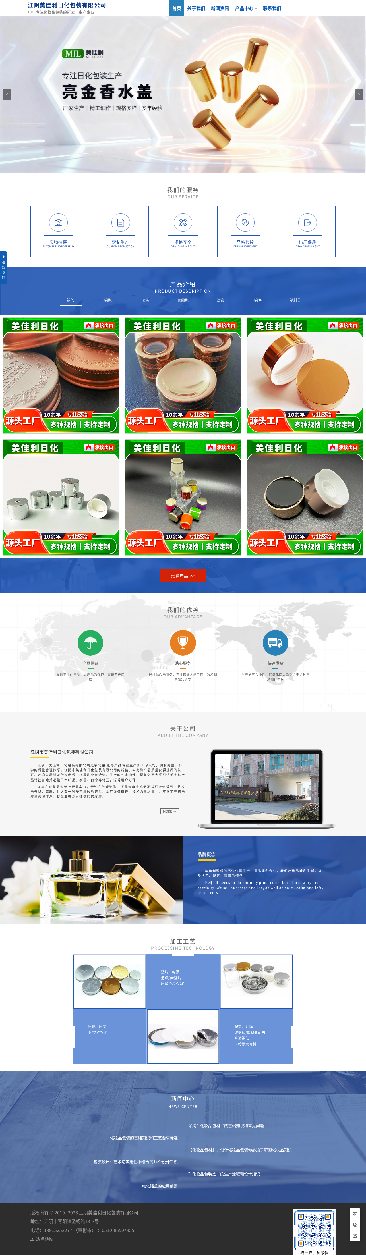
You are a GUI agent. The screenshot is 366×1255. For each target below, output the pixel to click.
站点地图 (42, 1238)
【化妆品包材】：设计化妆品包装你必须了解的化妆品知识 (240, 1149)
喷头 (145, 300)
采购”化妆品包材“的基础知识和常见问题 (226, 1125)
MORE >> (169, 811)
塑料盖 (295, 300)
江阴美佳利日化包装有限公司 (67, 5)
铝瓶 (108, 300)
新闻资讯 (220, 8)
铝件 (258, 300)
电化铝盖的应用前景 (160, 1185)
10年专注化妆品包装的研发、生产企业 (61, 11)
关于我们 (196, 8)
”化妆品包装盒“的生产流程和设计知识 (224, 1174)
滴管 (220, 300)
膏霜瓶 (183, 300)
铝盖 (70, 300)
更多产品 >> (183, 575)
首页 (176, 8)
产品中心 (246, 8)
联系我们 (272, 8)
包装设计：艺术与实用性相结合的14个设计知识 (136, 1161)
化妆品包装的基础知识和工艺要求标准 (144, 1137)
